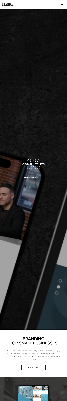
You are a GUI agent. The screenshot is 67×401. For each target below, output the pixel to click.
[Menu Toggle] (62, 4)
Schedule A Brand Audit (33, 177)
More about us (33, 367)
